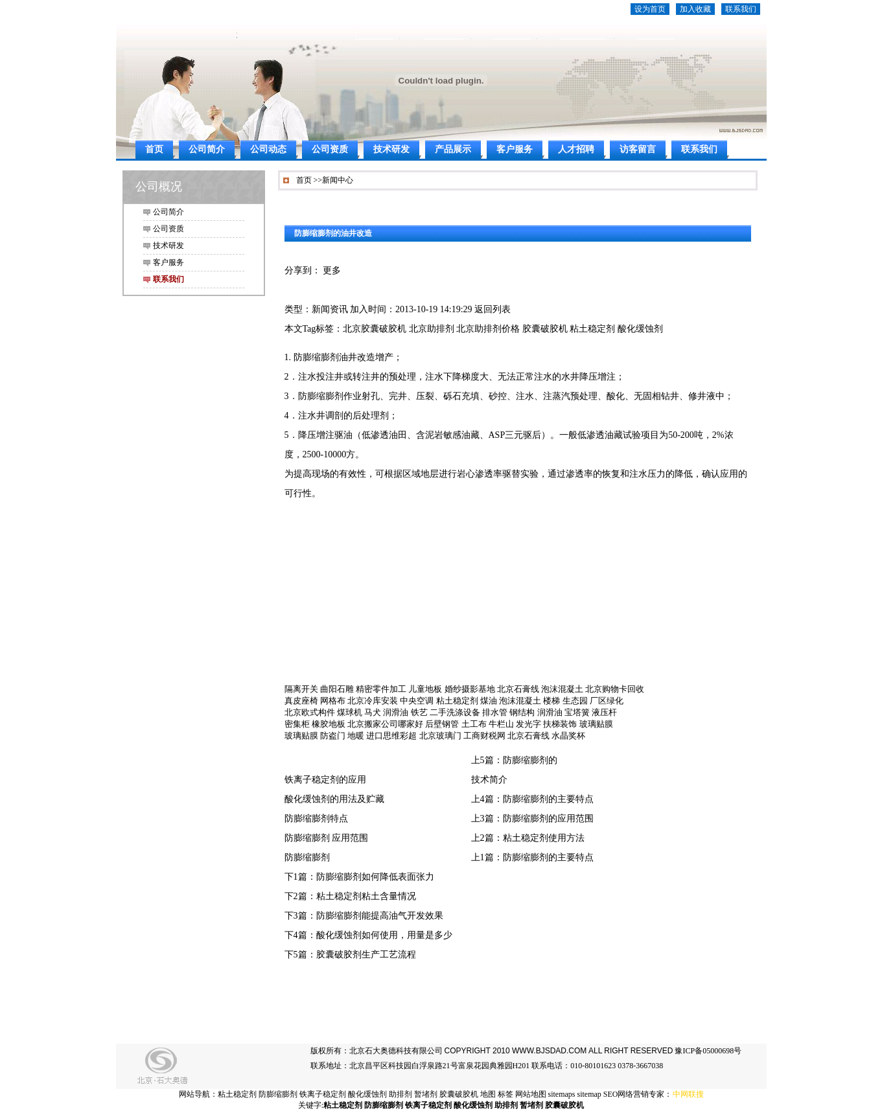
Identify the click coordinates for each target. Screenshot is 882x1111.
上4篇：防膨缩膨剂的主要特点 (532, 799)
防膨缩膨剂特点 (316, 818)
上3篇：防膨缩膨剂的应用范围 (532, 818)
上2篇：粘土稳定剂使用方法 (528, 838)
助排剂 (400, 1094)
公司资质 (330, 149)
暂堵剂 (425, 1094)
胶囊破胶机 (458, 1094)
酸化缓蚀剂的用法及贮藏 (334, 799)
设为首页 (650, 9)
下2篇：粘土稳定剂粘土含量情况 (350, 896)
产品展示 (453, 149)
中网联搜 (688, 1094)
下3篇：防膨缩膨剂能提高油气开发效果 (363, 916)
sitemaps (561, 1094)
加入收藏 (695, 9)
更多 (332, 270)
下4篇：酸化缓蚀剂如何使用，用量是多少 (368, 935)
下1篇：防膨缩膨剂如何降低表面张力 (359, 877)
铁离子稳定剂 (322, 1094)
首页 (154, 149)
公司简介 (207, 149)
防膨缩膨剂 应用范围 (326, 838)
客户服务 (514, 149)
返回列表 (492, 309)
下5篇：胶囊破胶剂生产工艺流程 (350, 954)
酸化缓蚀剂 (367, 1094)
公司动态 (268, 149)
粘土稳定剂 (237, 1094)
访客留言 (638, 149)
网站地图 (530, 1094)
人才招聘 (576, 149)
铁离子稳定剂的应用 (325, 780)
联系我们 (740, 9)
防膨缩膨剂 (307, 857)
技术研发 (391, 149)
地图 (488, 1094)
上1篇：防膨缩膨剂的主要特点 (532, 857)
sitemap (589, 1094)
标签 (505, 1094)
